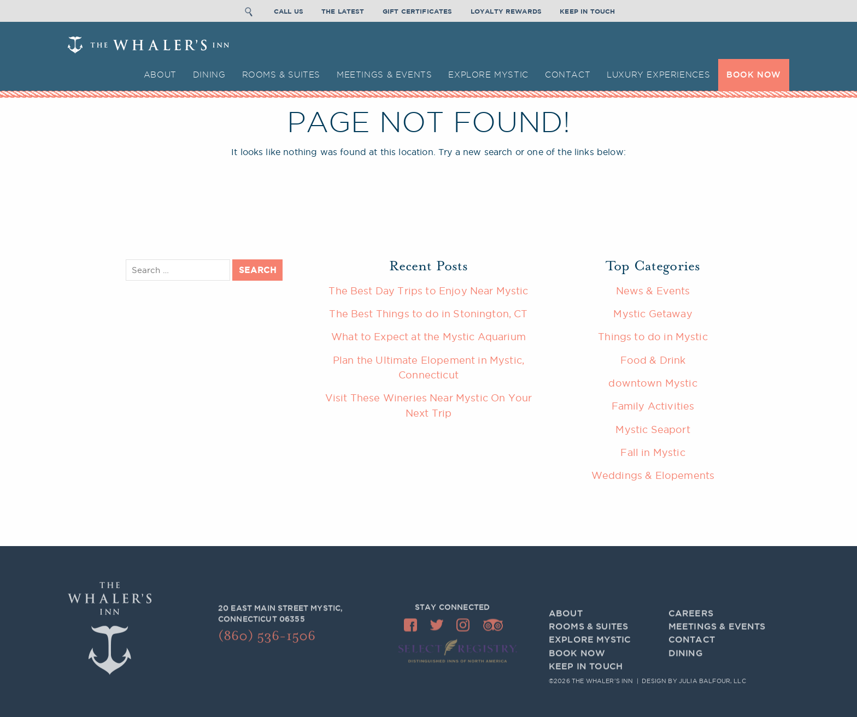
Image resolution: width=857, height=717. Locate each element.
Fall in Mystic (652, 452)
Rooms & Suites (281, 74)
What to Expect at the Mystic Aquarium (428, 336)
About (160, 74)
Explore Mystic (488, 74)
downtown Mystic (652, 382)
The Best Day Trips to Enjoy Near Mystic (428, 290)
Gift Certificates (418, 10)
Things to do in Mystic (653, 336)
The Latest (343, 10)
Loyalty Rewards (506, 10)
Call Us (288, 10)
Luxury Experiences (658, 74)
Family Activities (653, 405)
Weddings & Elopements (652, 475)
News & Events (653, 290)
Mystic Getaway (652, 313)
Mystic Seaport (652, 429)
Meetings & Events (384, 74)
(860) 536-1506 (266, 638)
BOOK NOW (753, 74)
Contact (567, 74)
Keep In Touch (587, 10)
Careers (690, 619)
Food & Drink (653, 359)
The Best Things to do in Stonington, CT (428, 313)
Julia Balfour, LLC (712, 681)
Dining (209, 74)
